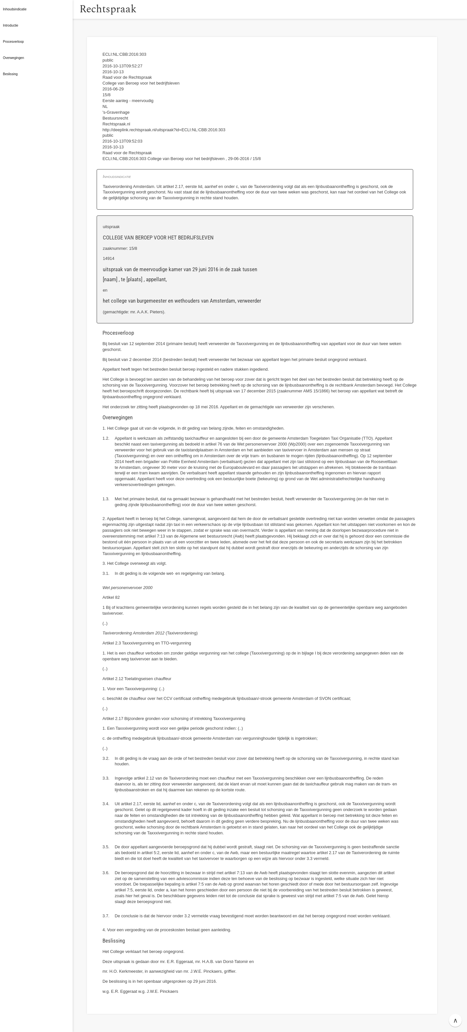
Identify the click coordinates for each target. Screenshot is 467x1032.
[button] (79, 9)
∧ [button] (455, 1020)
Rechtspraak (117, 9)
